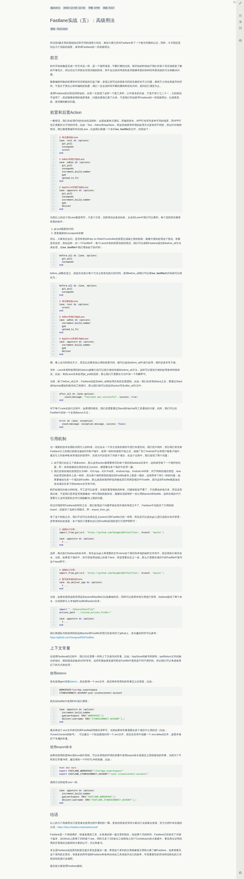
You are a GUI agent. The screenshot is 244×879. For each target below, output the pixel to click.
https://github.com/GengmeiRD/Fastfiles (72, 637)
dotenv (73, 681)
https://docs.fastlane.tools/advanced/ (78, 827)
